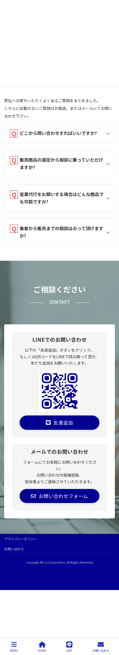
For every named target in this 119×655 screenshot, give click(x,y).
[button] (59, 422)
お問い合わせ (14, 549)
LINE (69, 647)
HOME (42, 647)
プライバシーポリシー (20, 538)
